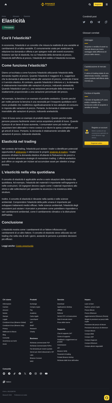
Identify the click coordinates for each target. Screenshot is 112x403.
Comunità (6, 338)
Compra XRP (89, 337)
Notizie (5, 313)
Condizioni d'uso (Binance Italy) (13, 325)
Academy (33, 313)
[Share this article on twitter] (84, 22)
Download (60, 304)
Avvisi (5, 344)
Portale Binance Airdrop (65, 357)
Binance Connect (36, 358)
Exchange (33, 304)
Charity (32, 332)
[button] (106, 4)
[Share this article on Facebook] (91, 22)
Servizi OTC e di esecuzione (67, 316)
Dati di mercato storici (64, 319)
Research (33, 328)
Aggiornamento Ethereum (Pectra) (96, 316)
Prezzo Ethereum (91, 313)
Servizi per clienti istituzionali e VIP (42, 352)
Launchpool (34, 319)
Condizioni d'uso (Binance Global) (14, 322)
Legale (5, 319)
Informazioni (7, 304)
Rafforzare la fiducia (9, 332)
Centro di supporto (63, 336)
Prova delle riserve (63, 322)
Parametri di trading (64, 354)
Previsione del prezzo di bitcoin (95, 324)
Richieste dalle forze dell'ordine (68, 360)
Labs (31, 355)
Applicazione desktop (64, 307)
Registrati (98, 4)
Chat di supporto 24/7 (64, 333)
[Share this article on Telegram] (98, 22)
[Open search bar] (89, 4)
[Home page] (48, 4)
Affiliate (59, 310)
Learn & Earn (89, 304)
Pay (31, 310)
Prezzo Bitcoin (90, 310)
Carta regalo (34, 316)
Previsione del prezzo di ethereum (96, 328)
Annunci (5, 310)
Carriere (5, 307)
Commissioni (61, 345)
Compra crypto (35, 307)
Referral (60, 313)
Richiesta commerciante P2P (40, 343)
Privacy (5, 328)
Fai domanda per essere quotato (41, 349)
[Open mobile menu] (106, 4)
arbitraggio (21, 152)
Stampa (5, 316)
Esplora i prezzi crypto (92, 307)
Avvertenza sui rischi (10, 341)
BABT (32, 325)
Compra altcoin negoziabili (94, 346)
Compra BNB (89, 334)
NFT (31, 322)
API (58, 348)
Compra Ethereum (91, 343)
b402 (31, 361)
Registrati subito (96, 143)
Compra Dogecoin (91, 340)
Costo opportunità (24, 246)
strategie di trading (59, 152)
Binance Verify (62, 351)
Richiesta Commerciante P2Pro (40, 346)
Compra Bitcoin (90, 331)
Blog (4, 335)
